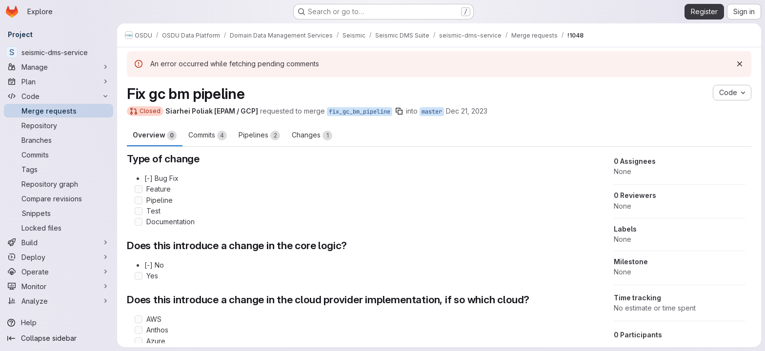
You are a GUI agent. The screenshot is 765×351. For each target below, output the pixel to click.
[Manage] (58, 67)
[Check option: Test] (138, 211)
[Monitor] (58, 286)
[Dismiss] (739, 64)
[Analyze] (58, 301)
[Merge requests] (58, 110)
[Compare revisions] (58, 198)
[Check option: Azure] (138, 341)
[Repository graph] (58, 184)
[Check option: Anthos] (138, 330)
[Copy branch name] (399, 111)
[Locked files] (58, 227)
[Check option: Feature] (138, 189)
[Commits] (58, 154)
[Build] (58, 242)
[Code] (58, 96)
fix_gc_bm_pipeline (359, 112)
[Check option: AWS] (138, 319)
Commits (207, 135)
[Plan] (58, 81)
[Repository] (58, 125)
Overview (155, 135)
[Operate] (58, 271)
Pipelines (259, 135)
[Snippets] (58, 213)
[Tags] (58, 169)
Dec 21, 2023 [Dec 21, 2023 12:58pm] (466, 111)
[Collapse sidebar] (58, 338)
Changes (312, 135)
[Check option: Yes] (138, 276)
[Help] (58, 323)
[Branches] (58, 140)
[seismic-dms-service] (58, 52)
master (432, 112)
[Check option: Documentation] (138, 222)
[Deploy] (58, 257)
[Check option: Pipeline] (138, 200)
